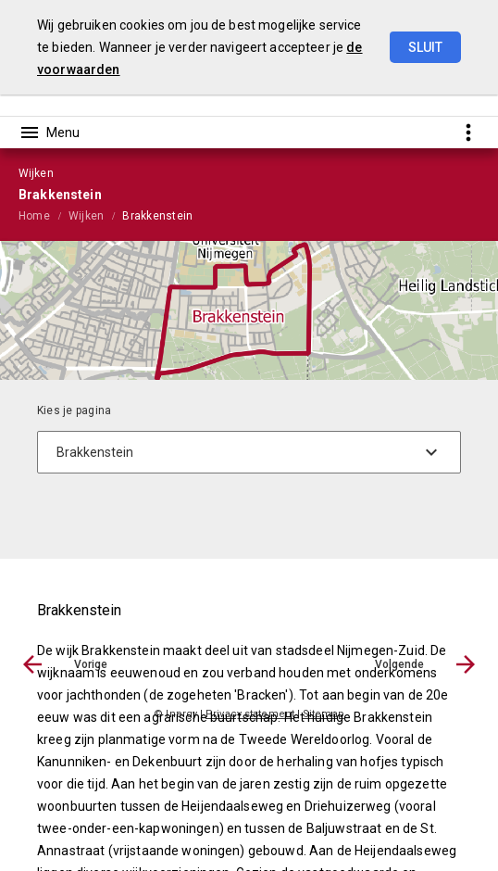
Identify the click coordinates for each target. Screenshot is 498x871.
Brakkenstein (157, 215)
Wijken (86, 215)
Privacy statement (249, 714)
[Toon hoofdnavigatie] (49, 132)
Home (34, 215)
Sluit (425, 47)
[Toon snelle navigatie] (468, 132)
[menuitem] (43, 215)
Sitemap (323, 714)
